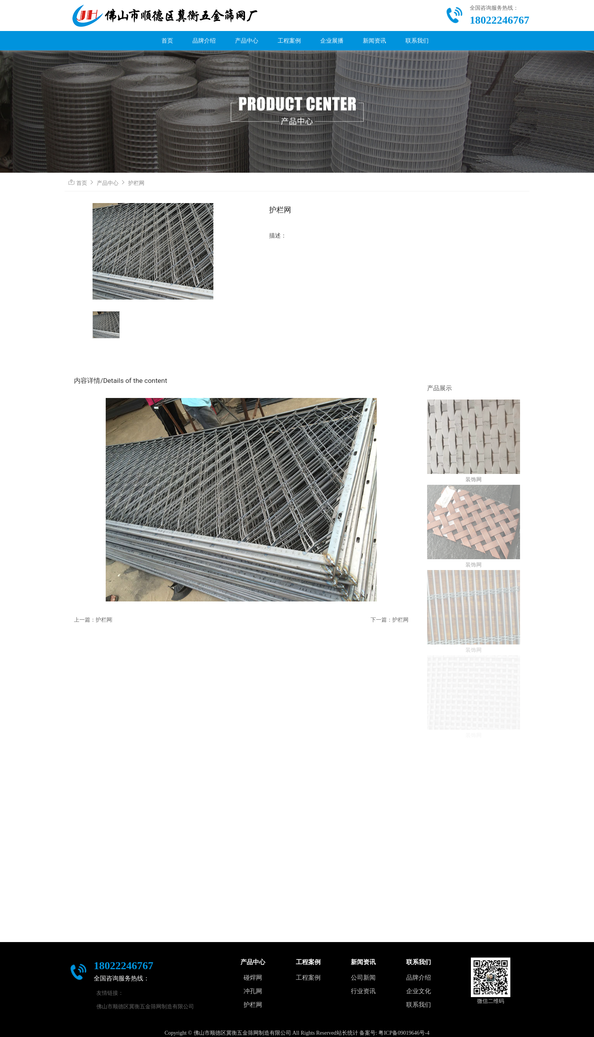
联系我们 (417, 40)
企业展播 (331, 40)
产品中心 (246, 40)
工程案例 (289, 40)
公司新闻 (363, 977)
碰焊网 (253, 977)
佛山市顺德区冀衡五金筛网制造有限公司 (145, 1006)
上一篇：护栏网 (93, 619)
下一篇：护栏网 (390, 619)
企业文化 (418, 991)
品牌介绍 (204, 40)
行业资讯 (363, 991)
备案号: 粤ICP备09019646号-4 (394, 1033)
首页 (167, 40)
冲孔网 (253, 991)
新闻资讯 (374, 40)
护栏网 (136, 183)
